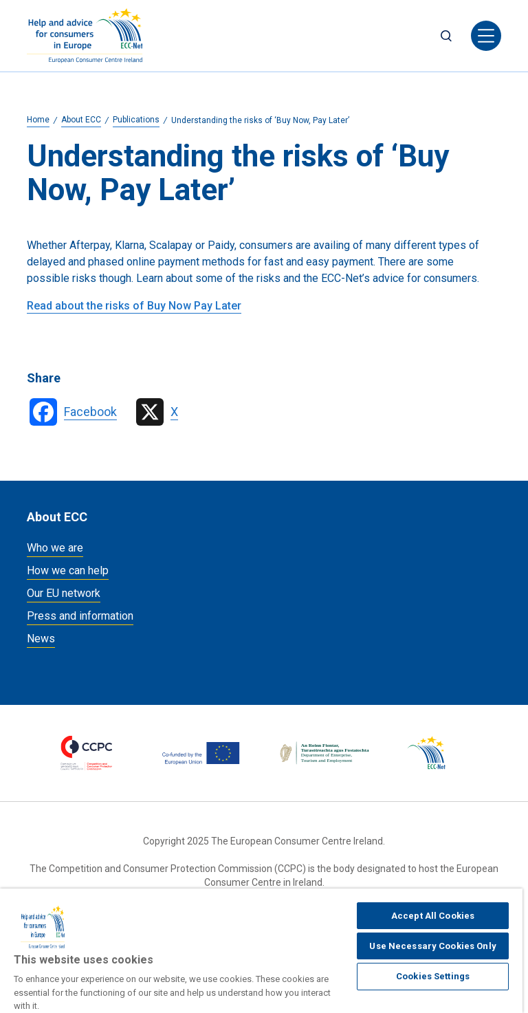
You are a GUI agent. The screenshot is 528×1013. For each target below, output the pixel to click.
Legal (240, 937)
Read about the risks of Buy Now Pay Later (134, 305)
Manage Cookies (158, 937)
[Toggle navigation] (486, 36)
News (41, 638)
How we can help (68, 570)
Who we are (55, 547)
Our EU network (63, 593)
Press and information (80, 615)
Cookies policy (57, 937)
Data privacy (313, 937)
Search (446, 36)
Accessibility (401, 937)
